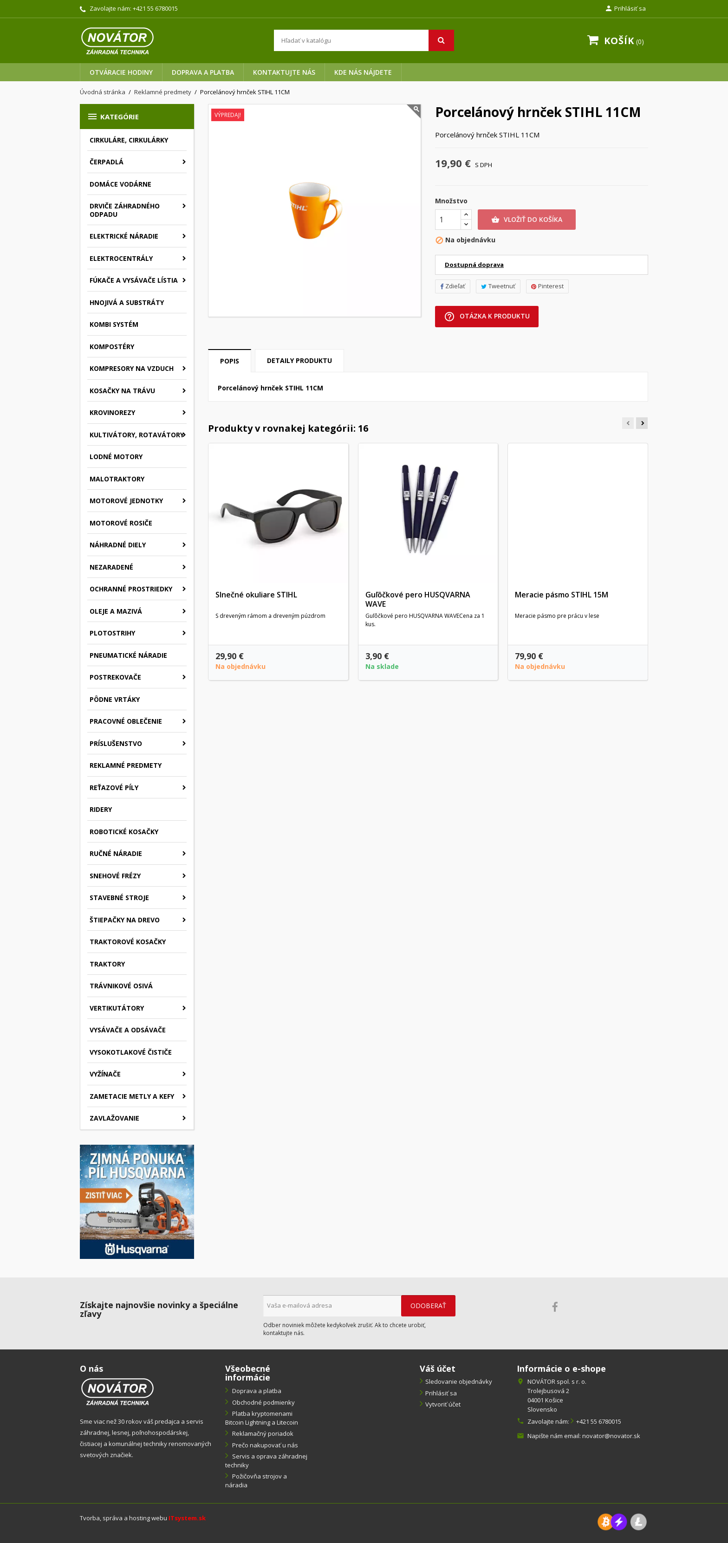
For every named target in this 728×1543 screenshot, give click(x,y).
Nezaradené (111, 567)
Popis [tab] (229, 361)
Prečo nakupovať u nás (264, 1445)
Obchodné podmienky (263, 1402)
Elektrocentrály (121, 258)
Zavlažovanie (114, 1118)
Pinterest (547, 286)
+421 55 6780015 (155, 8)
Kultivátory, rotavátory (137, 434)
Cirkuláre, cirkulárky (129, 140)
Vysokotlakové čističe (131, 1052)
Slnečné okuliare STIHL (256, 595)
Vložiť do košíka (526, 219)
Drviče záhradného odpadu (125, 210)
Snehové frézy (115, 875)
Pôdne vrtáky (115, 699)
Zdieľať (452, 286)
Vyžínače (105, 1074)
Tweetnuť (498, 286)
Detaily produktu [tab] (299, 360)
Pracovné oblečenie (126, 721)
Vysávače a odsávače (128, 1029)
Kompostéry (112, 346)
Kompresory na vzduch (132, 368)
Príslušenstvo (116, 743)
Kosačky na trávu (122, 390)
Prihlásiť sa (441, 1393)
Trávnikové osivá (121, 985)
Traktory (107, 964)
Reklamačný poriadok (262, 1433)
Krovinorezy (112, 412)
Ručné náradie (116, 853)
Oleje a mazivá (116, 611)
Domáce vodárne (120, 184)
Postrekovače (115, 677)
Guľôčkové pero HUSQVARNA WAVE (417, 599)
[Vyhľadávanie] (364, 40)
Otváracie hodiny (121, 72)
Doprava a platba (203, 72)
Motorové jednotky (126, 500)
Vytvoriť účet (443, 1404)
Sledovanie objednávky (458, 1381)
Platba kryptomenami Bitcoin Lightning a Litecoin (261, 1417)
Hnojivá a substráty (127, 302)
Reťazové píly (114, 787)
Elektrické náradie (124, 236)
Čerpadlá (107, 161)
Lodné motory (116, 456)
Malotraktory (117, 478)
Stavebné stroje (119, 897)
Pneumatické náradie (128, 655)
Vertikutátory (117, 1008)
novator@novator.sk (611, 1436)
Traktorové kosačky (128, 941)
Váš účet (437, 1368)
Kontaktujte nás (284, 72)
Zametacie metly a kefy (132, 1096)
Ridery (101, 809)
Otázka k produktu (487, 316)
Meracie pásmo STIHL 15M (561, 595)
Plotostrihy (112, 633)
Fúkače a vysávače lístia (134, 280)
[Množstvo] (448, 219)
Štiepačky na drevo (125, 919)
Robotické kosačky (124, 831)
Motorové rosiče (121, 523)
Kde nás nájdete (363, 72)
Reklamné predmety (126, 765)
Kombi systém (114, 324)
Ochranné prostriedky (131, 588)
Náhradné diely (118, 544)
